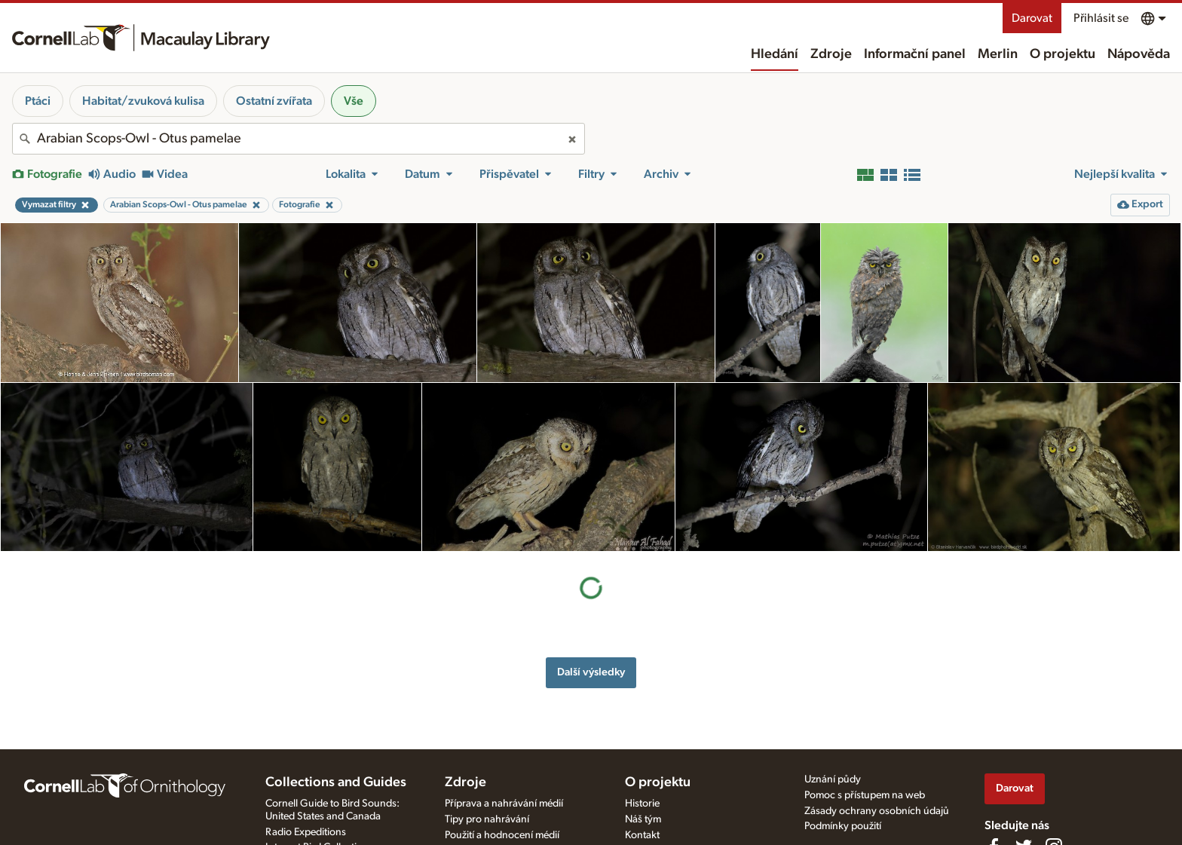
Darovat (1032, 18)
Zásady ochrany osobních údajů (876, 811)
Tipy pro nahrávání (487, 819)
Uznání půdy (832, 779)
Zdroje (831, 54)
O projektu (1062, 54)
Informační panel (915, 54)
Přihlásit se (1100, 18)
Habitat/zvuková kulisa (143, 101)
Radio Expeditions (305, 832)
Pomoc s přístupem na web (864, 795)
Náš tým (643, 819)
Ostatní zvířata (274, 101)
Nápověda (1138, 54)
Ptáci (38, 101)
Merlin (998, 54)
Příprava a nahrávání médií (504, 803)
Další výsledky (591, 672)
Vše (353, 101)
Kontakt (642, 835)
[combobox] (298, 139)
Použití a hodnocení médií (502, 835)
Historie (642, 803)
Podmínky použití (842, 826)
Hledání (774, 54)
